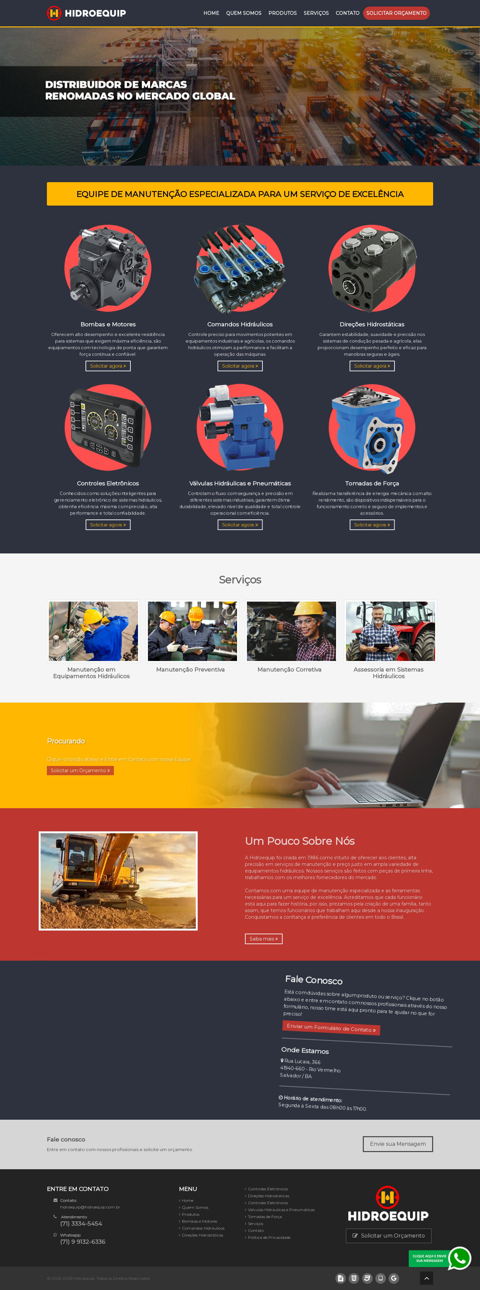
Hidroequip (84, 1278)
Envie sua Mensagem (398, 1144)
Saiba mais (264, 939)
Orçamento (396, 13)
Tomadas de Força (265, 1216)
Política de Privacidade (269, 1237)
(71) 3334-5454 (81, 1223)
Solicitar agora (108, 366)
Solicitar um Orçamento (389, 1236)
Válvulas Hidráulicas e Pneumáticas (281, 1209)
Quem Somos (243, 13)
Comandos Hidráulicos (203, 1228)
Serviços (316, 13)
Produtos (282, 13)
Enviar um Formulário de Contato (320, 1024)
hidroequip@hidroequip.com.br (90, 1207)
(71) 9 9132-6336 (82, 1241)
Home (211, 13)
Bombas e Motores (199, 1221)
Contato (348, 13)
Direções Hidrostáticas (202, 1235)
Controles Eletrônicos (268, 1188)
